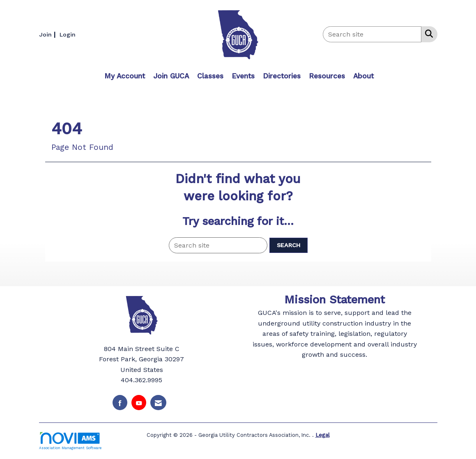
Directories (282, 76)
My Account (124, 76)
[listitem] (48, 34)
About (363, 76)
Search (288, 245)
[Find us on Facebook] (120, 402)
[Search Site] (427, 33)
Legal (322, 435)
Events (243, 76)
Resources (327, 76)
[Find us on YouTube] (138, 402)
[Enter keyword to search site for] (372, 34)
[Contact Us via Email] (158, 402)
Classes (210, 76)
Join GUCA (171, 76)
